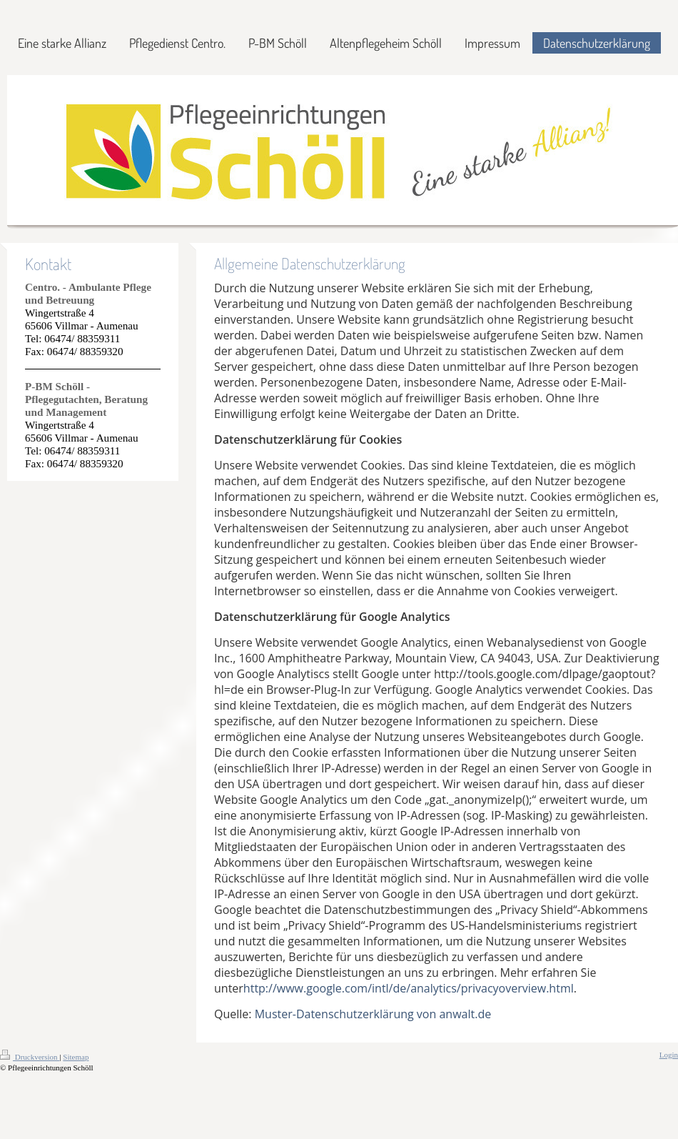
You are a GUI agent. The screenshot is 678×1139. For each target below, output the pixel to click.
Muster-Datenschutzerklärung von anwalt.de (373, 1014)
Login (668, 1054)
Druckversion (29, 1057)
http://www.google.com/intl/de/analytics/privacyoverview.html (408, 988)
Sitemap (75, 1057)
